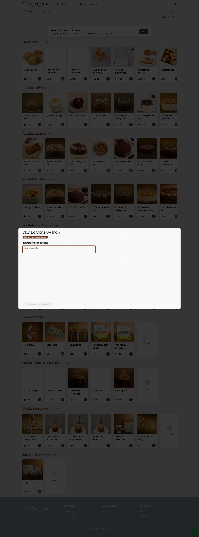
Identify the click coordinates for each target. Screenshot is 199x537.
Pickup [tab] (114, 257)
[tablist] (99, 257)
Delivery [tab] (85, 257)
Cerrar (99, 287)
